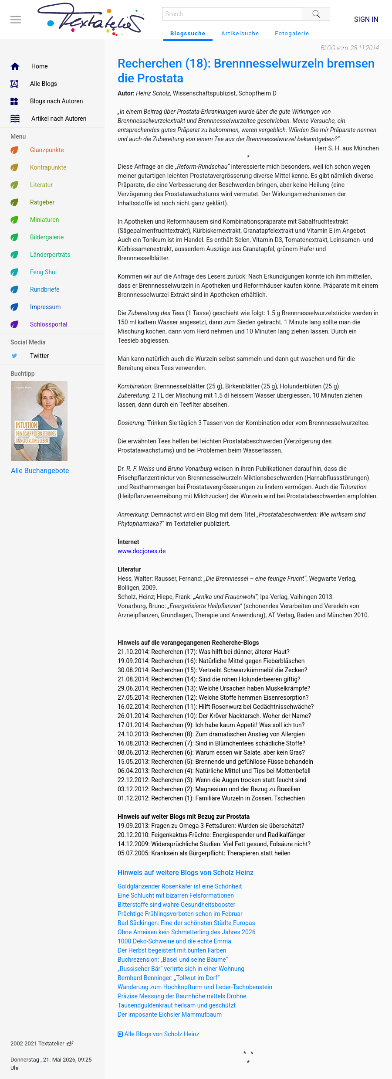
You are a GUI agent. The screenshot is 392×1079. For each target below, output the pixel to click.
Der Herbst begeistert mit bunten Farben (172, 950)
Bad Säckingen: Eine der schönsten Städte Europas (186, 922)
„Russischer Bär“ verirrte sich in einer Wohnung (181, 968)
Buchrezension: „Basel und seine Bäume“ (173, 959)
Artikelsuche (240, 33)
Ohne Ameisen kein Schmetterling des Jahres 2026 (187, 932)
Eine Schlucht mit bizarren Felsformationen (176, 895)
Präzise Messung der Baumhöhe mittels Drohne (182, 996)
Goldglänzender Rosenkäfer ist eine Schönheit (180, 886)
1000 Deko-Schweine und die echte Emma (174, 941)
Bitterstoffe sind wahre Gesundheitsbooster (176, 904)
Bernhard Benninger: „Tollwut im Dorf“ (169, 977)
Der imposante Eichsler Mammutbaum (170, 1014)
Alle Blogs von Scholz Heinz (158, 1034)
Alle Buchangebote (40, 470)
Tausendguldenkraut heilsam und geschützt (177, 1005)
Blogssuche (188, 33)
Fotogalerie (292, 33)
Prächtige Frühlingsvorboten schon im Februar (180, 913)
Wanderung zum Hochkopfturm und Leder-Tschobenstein (195, 987)
